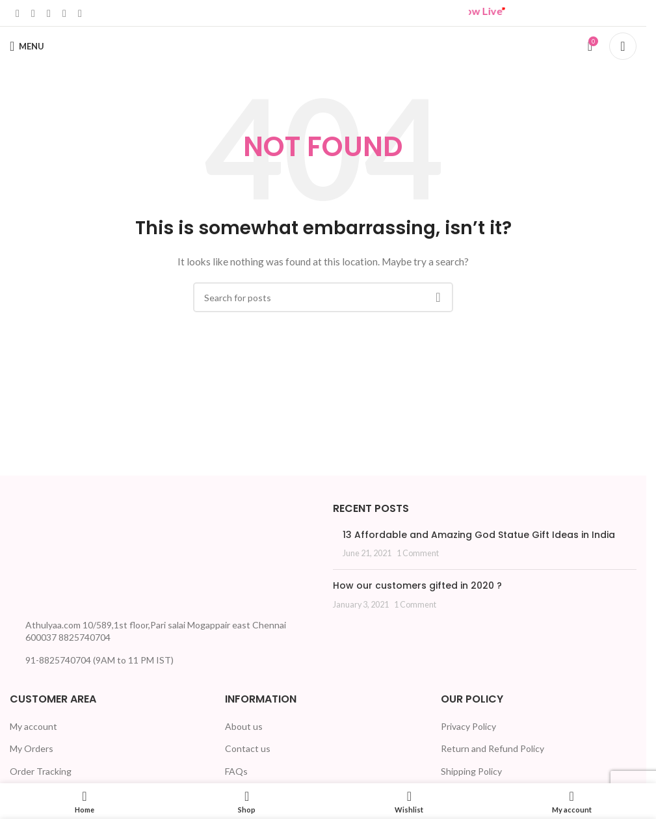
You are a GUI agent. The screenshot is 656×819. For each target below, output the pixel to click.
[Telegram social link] (80, 13)
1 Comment (418, 553)
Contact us (247, 748)
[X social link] (33, 13)
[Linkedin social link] (49, 13)
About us (244, 726)
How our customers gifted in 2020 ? (417, 585)
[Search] (623, 46)
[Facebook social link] (17, 13)
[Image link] (58, 555)
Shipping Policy (471, 771)
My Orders (31, 748)
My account (33, 726)
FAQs (236, 771)
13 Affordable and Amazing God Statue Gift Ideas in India (479, 534)
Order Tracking (41, 771)
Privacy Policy (468, 726)
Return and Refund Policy (492, 748)
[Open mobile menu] (27, 46)
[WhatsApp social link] (64, 13)
